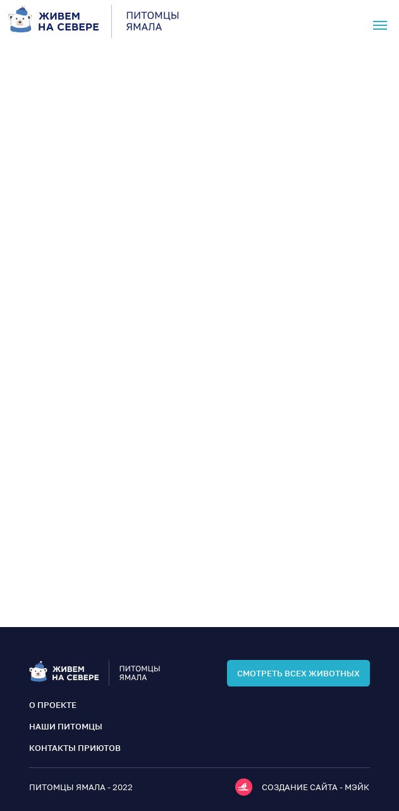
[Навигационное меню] (380, 25)
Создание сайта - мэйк (315, 787)
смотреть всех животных (298, 673)
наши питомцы (65, 726)
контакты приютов (75, 748)
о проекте (53, 705)
